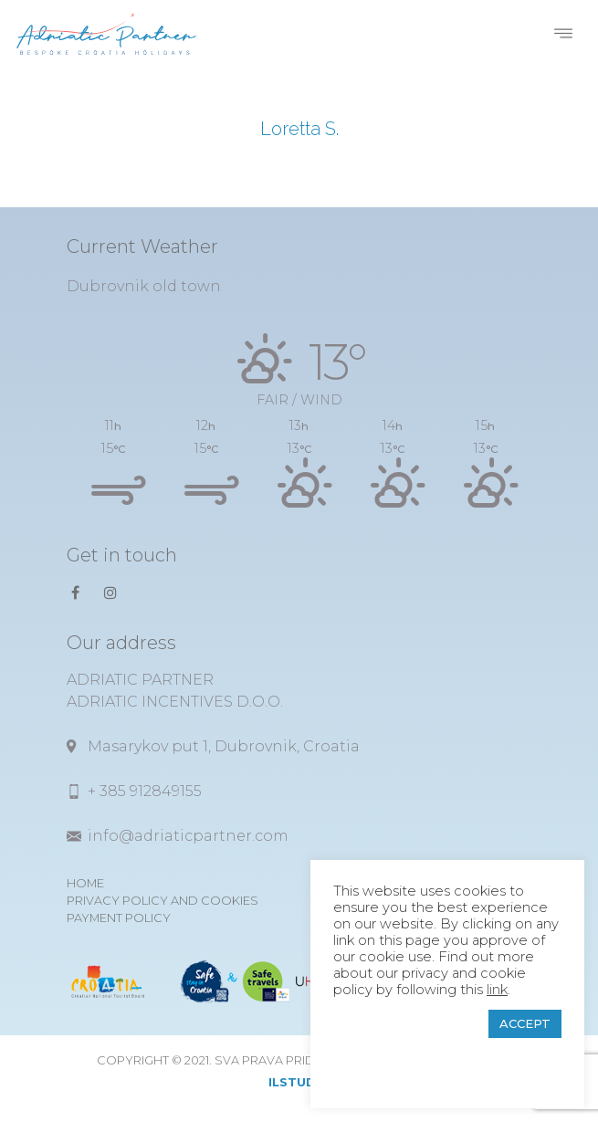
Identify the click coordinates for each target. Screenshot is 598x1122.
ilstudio (299, 1082)
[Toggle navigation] (563, 34)
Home (85, 883)
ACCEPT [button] (525, 1023)
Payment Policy (119, 918)
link (497, 989)
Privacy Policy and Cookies (162, 900)
